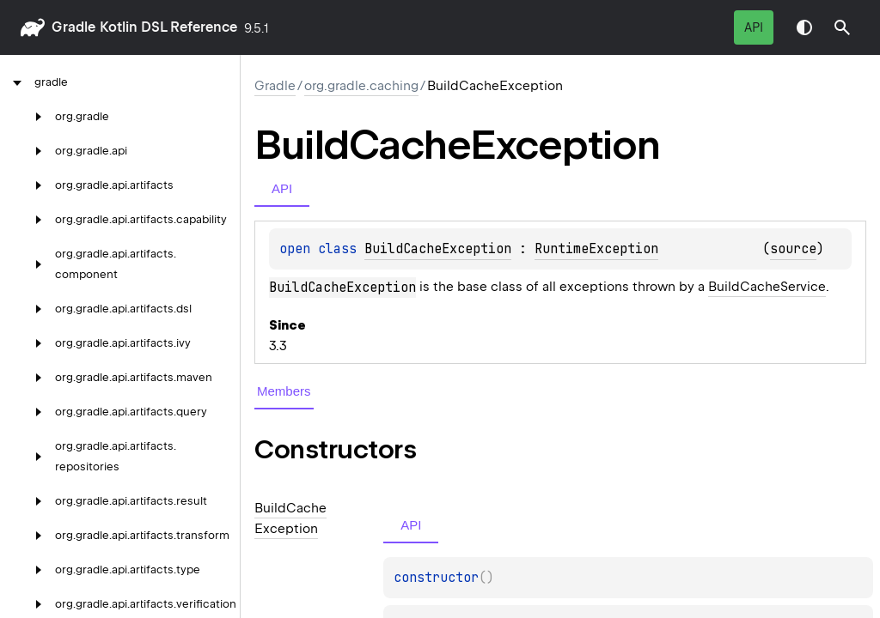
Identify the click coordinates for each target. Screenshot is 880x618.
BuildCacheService (767, 286)
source (793, 249)
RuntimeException (596, 249)
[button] (842, 27)
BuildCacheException (437, 249)
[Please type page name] (842, 27)
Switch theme (804, 27)
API (753, 27)
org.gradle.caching (361, 86)
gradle (73, 27)
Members (284, 391)
